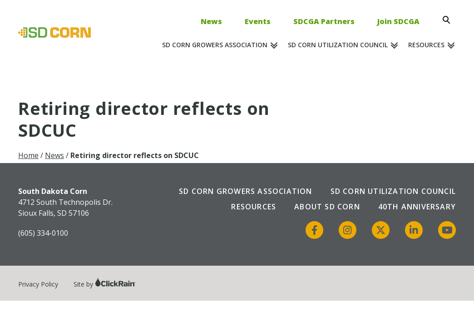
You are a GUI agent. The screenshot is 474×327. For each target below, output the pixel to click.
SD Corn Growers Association (214, 44)
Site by (105, 284)
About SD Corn (327, 207)
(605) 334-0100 (43, 233)
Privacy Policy (38, 284)
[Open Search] (449, 20)
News (211, 21)
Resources (426, 44)
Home (28, 155)
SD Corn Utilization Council (338, 44)
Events (258, 21)
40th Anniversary (417, 207)
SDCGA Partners (324, 21)
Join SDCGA (398, 21)
